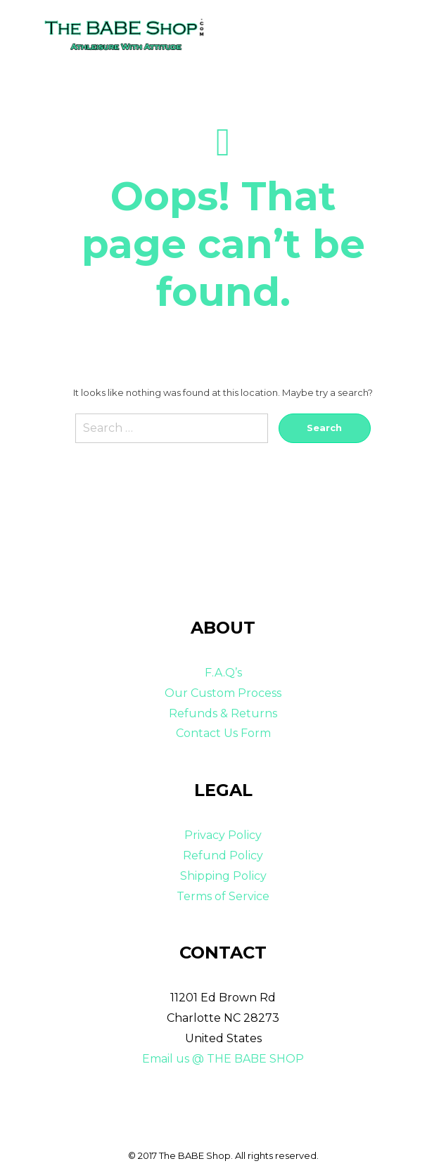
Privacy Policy (223, 835)
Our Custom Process (223, 693)
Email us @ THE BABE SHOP (223, 1058)
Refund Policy (223, 855)
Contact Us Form (223, 733)
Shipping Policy (223, 876)
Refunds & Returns (223, 713)
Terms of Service (223, 896)
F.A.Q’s (223, 672)
